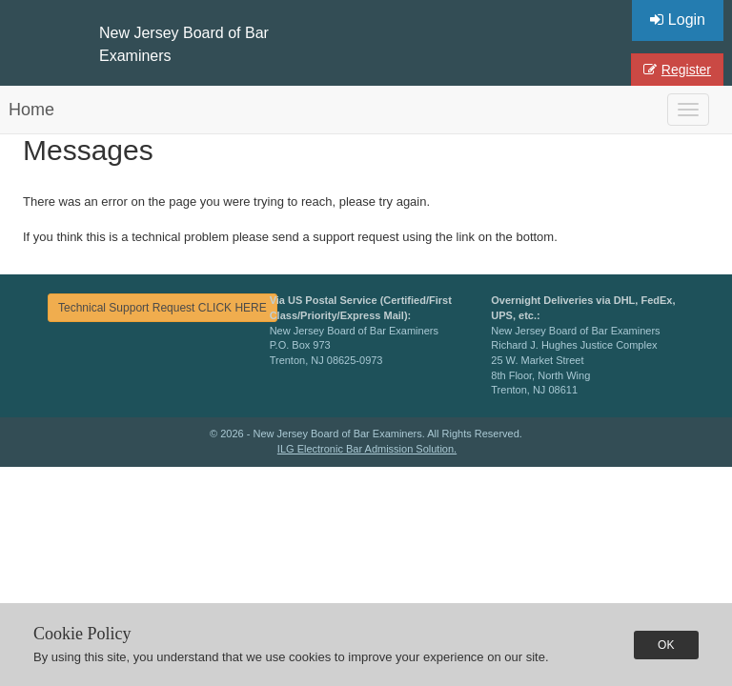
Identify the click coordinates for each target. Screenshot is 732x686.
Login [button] (677, 19)
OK (666, 645)
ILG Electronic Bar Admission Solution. (367, 448)
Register (677, 69)
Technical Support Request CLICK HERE (162, 307)
